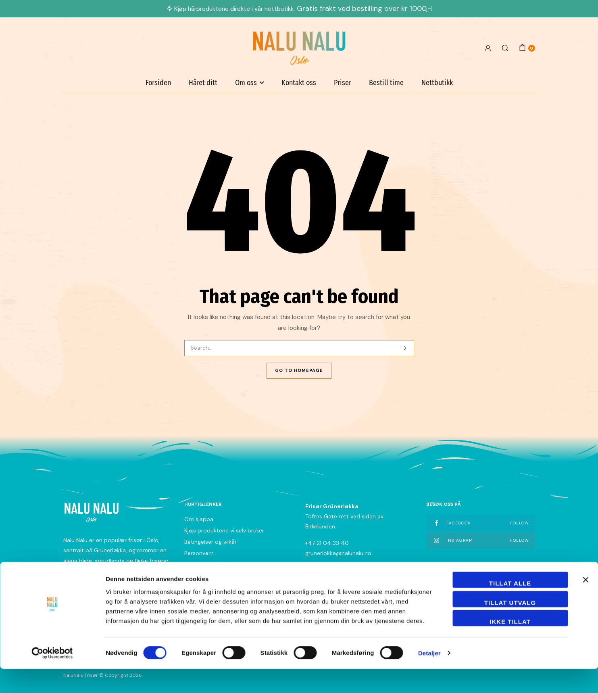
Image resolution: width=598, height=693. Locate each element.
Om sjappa (198, 519)
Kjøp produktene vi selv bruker (224, 530)
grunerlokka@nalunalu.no (338, 553)
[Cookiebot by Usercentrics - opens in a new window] (52, 677)
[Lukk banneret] (585, 604)
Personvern (199, 553)
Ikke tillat (510, 645)
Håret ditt (203, 82)
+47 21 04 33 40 (327, 543)
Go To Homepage (299, 370)
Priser (342, 82)
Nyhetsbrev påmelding (214, 564)
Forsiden (158, 82)
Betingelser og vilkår (210, 541)
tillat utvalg (510, 626)
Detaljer (429, 677)
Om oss (246, 82)
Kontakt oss (298, 82)
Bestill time (386, 82)
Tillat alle (510, 607)
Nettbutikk (437, 82)
